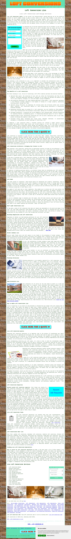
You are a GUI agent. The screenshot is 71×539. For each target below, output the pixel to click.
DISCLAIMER (61, 7)
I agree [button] (40, 535)
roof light (16, 209)
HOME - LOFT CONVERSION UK (35, 524)
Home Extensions (31, 507)
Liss (26, 135)
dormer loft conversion (39, 420)
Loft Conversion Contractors (22, 504)
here (32, 444)
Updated (22, 528)
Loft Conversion (14, 528)
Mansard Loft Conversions (39, 504)
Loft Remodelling (18, 505)
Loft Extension (11, 512)
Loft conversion (11, 135)
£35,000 (29, 33)
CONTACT (56, 7)
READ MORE (48, 230)
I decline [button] (44, 535)
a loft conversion (20, 81)
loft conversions (25, 106)
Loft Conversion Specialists (42, 509)
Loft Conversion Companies (50, 505)
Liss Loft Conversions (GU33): (15, 16)
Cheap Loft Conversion (57, 511)
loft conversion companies (26, 373)
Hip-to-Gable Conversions (17, 503)
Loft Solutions (52, 504)
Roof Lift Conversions (20, 507)
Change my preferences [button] (50, 535)
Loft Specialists (30, 503)
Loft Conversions (18, 508)
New (18, 528)
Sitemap (8, 528)
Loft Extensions (29, 508)
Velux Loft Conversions (40, 508)
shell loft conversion (26, 59)
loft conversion (55, 19)
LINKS (49, 7)
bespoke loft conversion (34, 416)
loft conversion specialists (26, 414)
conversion (30, 320)
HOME (46, 7)
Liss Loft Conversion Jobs (55, 514)
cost (39, 28)
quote (56, 367)
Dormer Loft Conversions (36, 505)
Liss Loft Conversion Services (18, 464)
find (11, 434)
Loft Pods (26, 505)
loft (56, 51)
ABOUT (53, 7)
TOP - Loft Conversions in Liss (15, 519)
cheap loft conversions (38, 422)
